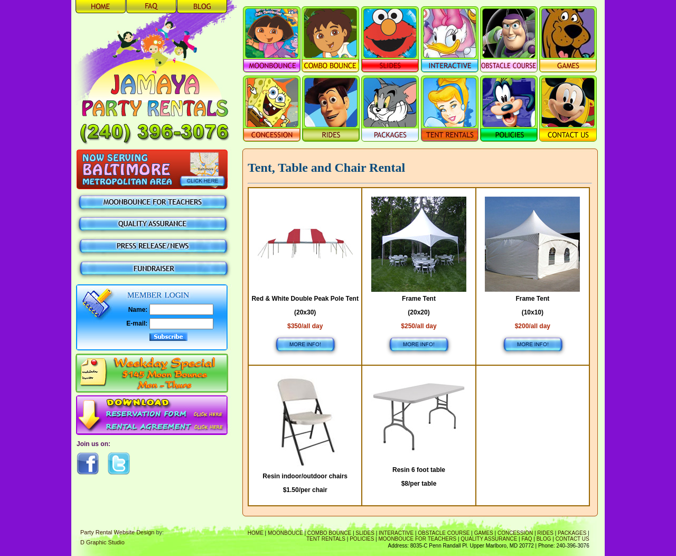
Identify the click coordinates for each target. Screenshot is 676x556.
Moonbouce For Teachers (418, 539)
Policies (362, 539)
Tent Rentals (325, 539)
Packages (572, 533)
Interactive (396, 533)
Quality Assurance (489, 539)
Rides (545, 533)
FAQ (527, 539)
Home (256, 533)
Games (483, 533)
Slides (364, 533)
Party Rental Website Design (117, 532)
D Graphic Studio (102, 542)
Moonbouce (285, 533)
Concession (515, 533)
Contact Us (572, 539)
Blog (544, 539)
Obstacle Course (444, 533)
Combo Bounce (329, 533)
